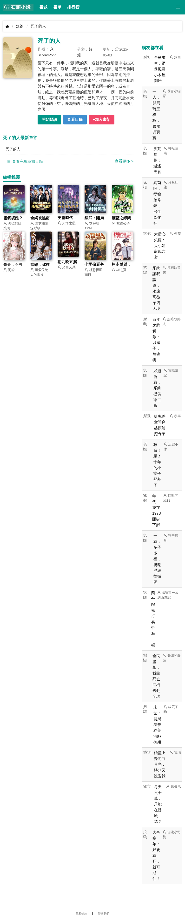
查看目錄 (75, 119)
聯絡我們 (103, 913)
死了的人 (13, 149)
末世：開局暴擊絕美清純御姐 (157, 724)
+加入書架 (101, 119)
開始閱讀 (49, 119)
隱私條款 (81, 913)
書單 (57, 7)
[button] (178, 7)
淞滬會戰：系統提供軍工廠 (157, 388)
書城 (43, 7)
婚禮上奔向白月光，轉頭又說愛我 (159, 764)
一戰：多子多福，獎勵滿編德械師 (157, 559)
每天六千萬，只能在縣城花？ (158, 804)
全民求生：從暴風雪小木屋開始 (159, 69)
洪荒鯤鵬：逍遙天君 (157, 160)
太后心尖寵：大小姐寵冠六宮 (159, 245)
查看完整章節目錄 (24, 162)
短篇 (20, 26)
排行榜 (73, 7)
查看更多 (124, 162)
